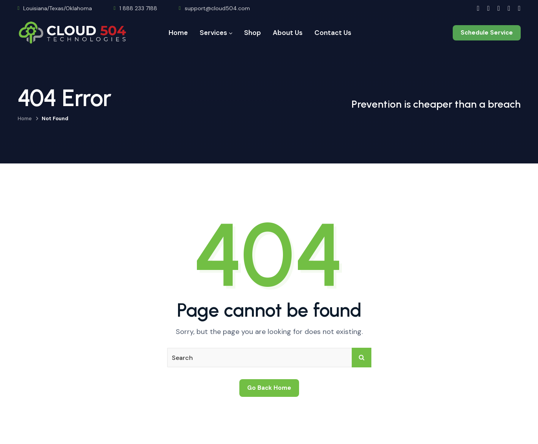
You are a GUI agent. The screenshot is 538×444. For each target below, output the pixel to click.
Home (25, 118)
